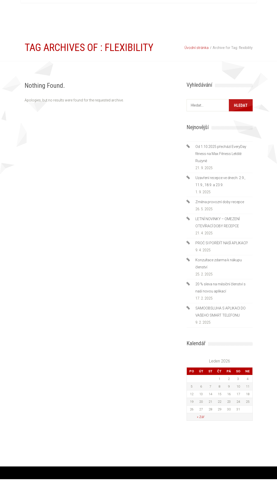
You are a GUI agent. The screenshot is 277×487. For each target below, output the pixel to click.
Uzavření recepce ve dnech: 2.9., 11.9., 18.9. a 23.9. (220, 181)
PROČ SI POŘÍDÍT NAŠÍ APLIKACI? (221, 243)
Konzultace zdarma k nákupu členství (218, 263)
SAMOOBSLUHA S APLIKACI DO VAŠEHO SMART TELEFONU (220, 311)
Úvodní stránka (196, 48)
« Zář (200, 417)
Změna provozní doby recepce (219, 202)
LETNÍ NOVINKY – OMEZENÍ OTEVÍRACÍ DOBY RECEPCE (217, 222)
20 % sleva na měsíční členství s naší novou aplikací (220, 287)
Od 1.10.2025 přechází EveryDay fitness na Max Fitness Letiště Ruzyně (220, 154)
